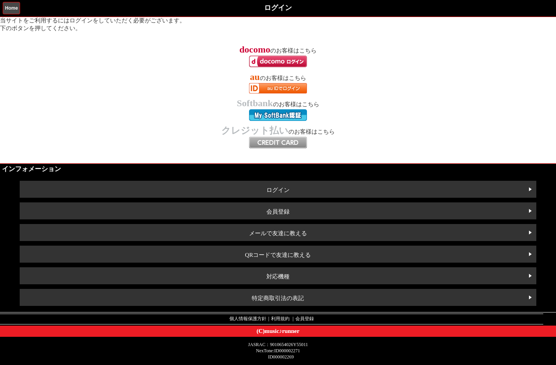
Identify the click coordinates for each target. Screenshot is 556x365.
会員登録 (278, 212)
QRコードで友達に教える (278, 255)
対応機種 (278, 276)
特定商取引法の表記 (278, 298)
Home (11, 8)
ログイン (278, 190)
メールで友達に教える (278, 233)
